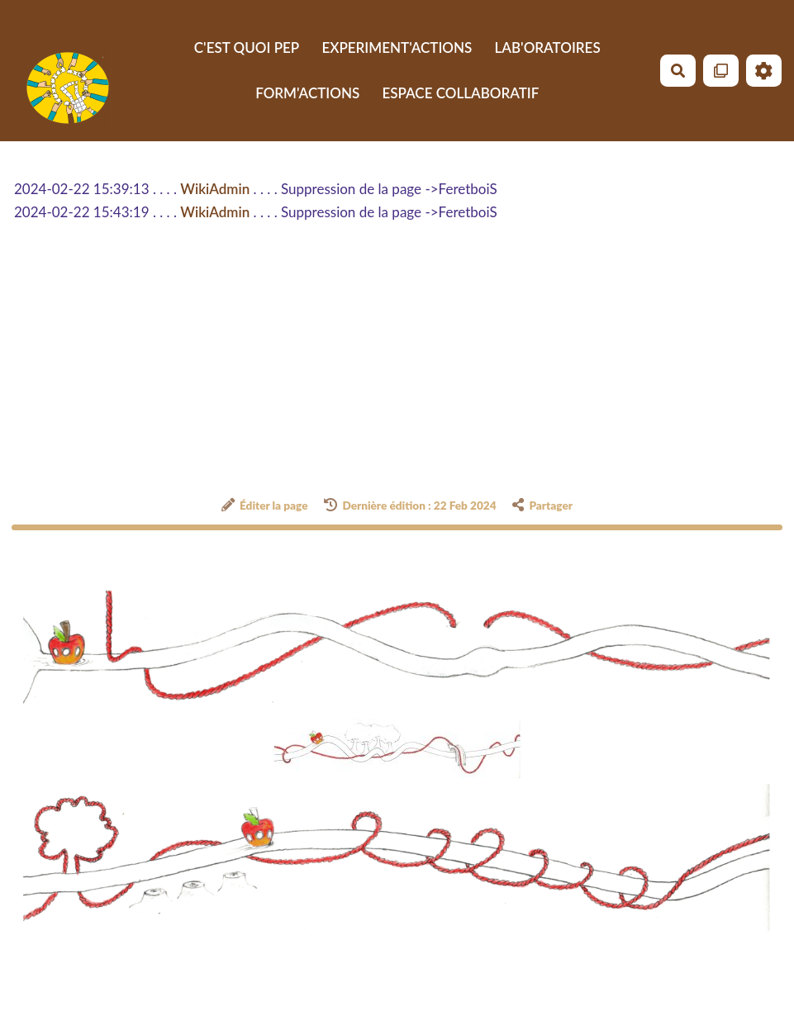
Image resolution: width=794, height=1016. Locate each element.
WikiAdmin (215, 188)
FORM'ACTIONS (307, 93)
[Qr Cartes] (721, 71)
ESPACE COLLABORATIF (460, 93)
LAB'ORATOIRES (548, 47)
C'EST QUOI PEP (246, 47)
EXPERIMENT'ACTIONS (396, 47)
